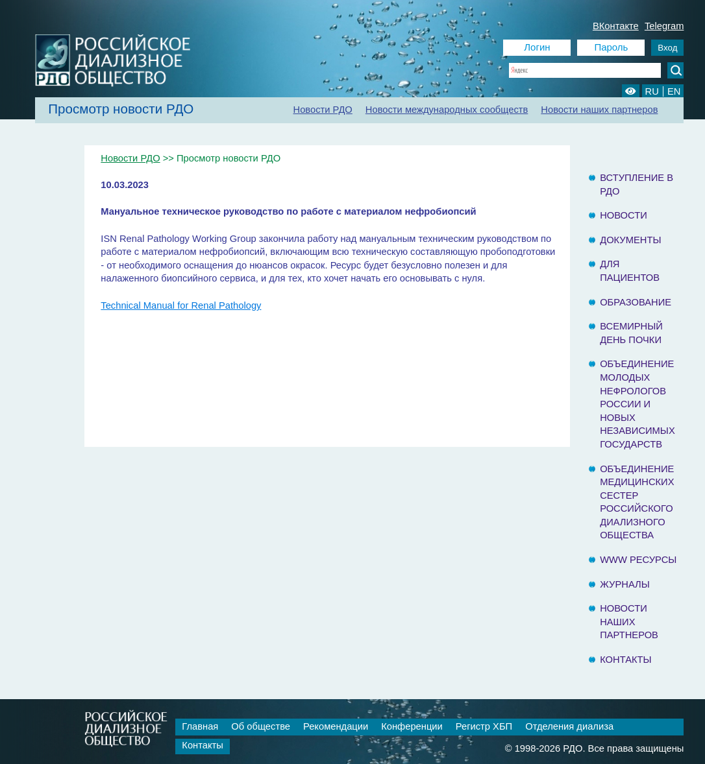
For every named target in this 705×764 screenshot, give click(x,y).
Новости (623, 215)
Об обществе (260, 726)
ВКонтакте (616, 26)
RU (652, 91)
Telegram (664, 26)
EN (673, 91)
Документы (630, 240)
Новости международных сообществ (446, 109)
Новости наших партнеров (599, 109)
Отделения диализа (569, 726)
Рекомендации (335, 726)
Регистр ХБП (484, 726)
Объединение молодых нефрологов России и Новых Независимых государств (637, 404)
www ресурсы (638, 560)
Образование (635, 302)
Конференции (412, 726)
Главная (200, 726)
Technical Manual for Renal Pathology (181, 305)
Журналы (625, 584)
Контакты (625, 659)
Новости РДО (322, 109)
